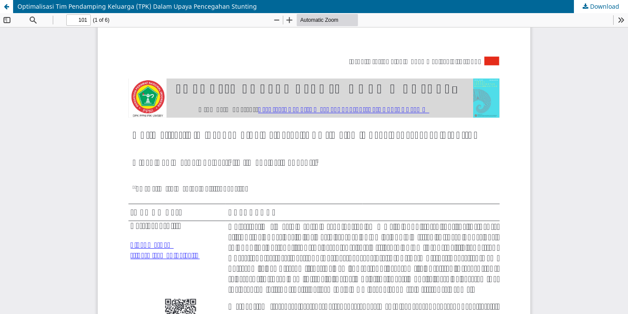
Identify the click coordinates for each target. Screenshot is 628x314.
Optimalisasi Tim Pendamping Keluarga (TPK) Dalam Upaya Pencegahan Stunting (137, 6)
